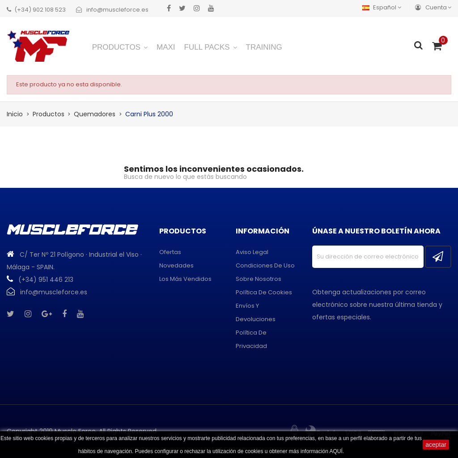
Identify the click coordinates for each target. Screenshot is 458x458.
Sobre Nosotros (258, 279)
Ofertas (170, 252)
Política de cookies (264, 292)
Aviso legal (252, 252)
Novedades (176, 265)
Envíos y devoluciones (256, 312)
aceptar (435, 444)
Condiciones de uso (265, 265)
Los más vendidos (185, 279)
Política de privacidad (251, 339)
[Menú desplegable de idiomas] (384, 7)
